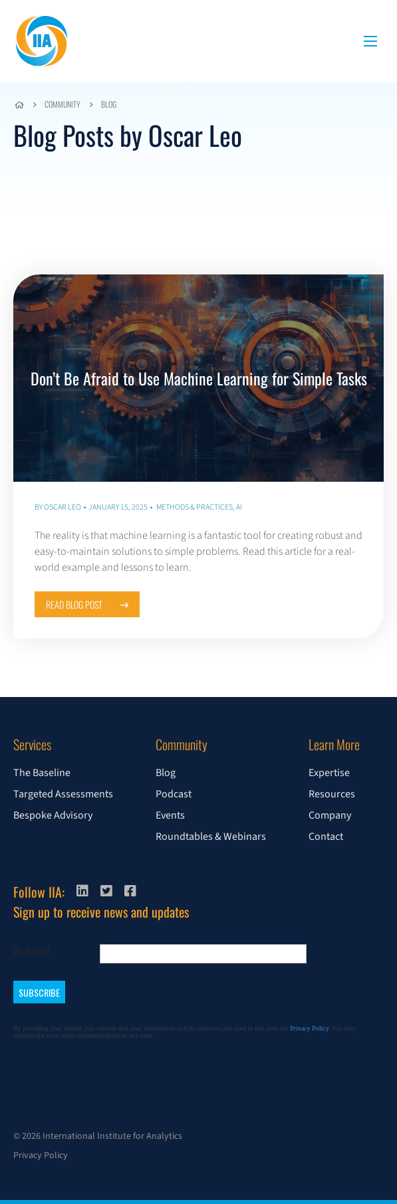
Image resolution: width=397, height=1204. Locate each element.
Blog (108, 104)
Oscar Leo (62, 507)
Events (170, 815)
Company (330, 815)
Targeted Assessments (63, 794)
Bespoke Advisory (52, 815)
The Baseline (41, 772)
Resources (332, 794)
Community (62, 104)
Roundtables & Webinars (211, 836)
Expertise (329, 772)
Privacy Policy (40, 1155)
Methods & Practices (194, 507)
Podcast (174, 794)
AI (239, 507)
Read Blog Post (87, 604)
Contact (326, 836)
